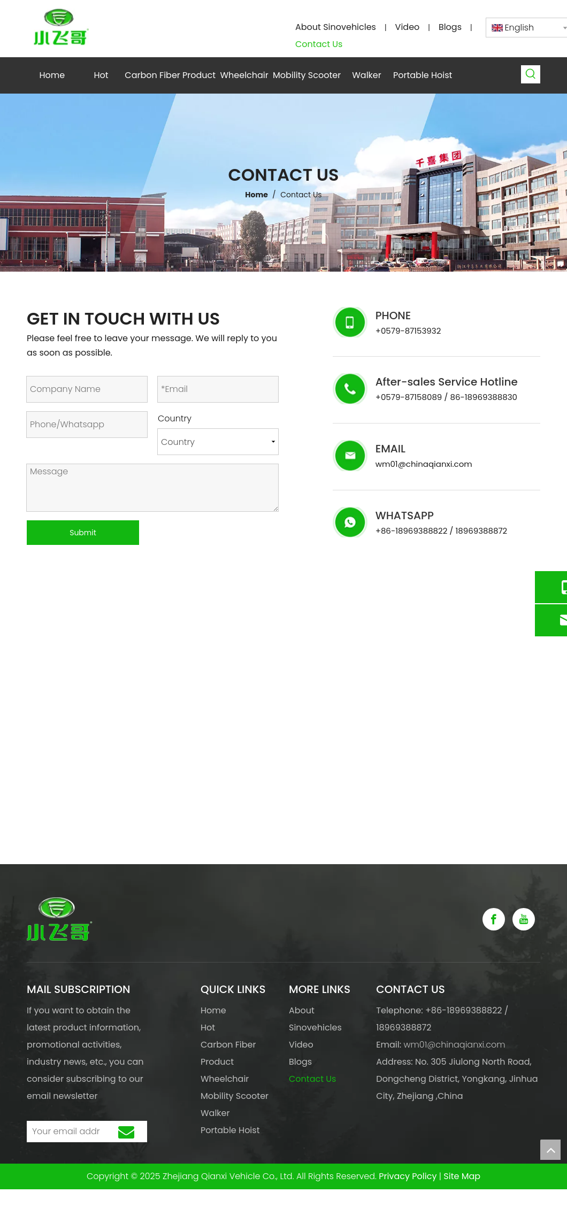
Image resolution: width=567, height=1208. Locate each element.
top (550, 1150)
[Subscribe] (126, 1131)
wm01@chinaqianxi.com (424, 464)
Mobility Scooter (235, 1096)
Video (407, 27)
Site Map (461, 1176)
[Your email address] (63, 1131)
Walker (215, 1113)
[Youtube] (523, 919)
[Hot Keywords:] (531, 74)
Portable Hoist (230, 1130)
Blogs (450, 27)
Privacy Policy (407, 1176)
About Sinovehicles (335, 27)
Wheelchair (225, 1079)
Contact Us (318, 44)
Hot (208, 1027)
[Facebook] (493, 919)
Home (213, 1010)
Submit (83, 532)
